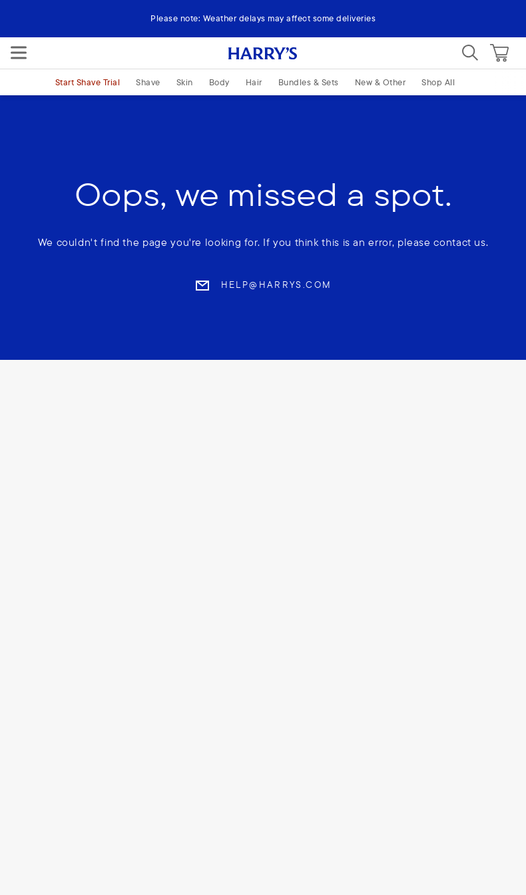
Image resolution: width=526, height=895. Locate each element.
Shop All (438, 82)
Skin (184, 82)
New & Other (380, 82)
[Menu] (19, 53)
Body (219, 82)
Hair (254, 82)
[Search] (470, 52)
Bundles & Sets (308, 82)
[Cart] (499, 52)
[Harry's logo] (262, 53)
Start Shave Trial (88, 82)
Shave (148, 82)
